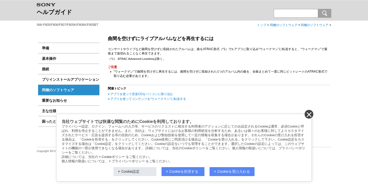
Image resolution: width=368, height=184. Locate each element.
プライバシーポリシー (128, 161)
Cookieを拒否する (184, 171)
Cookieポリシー (113, 157)
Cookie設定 (130, 171)
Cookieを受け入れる (233, 171)
